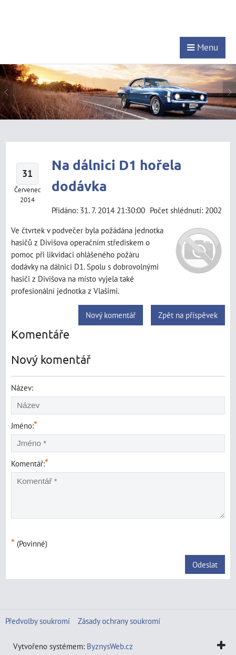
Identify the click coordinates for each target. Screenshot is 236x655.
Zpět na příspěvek (188, 315)
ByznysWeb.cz (110, 646)
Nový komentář (111, 315)
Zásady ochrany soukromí (119, 621)
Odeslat (205, 564)
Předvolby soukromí (37, 621)
